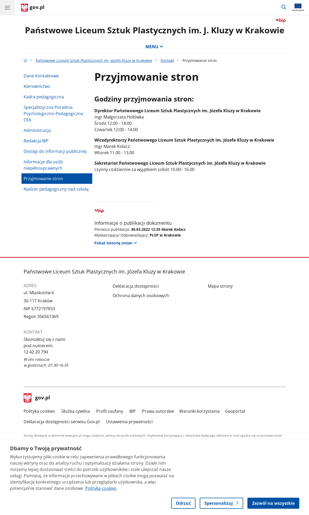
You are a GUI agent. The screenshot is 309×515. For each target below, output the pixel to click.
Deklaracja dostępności (136, 286)
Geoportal (235, 411)
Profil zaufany (109, 411)
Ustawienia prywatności (129, 422)
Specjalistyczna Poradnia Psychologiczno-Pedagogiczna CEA (53, 113)
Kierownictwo (37, 86)
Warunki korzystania (199, 411)
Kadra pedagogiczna (44, 97)
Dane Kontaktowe (41, 76)
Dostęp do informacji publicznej (55, 151)
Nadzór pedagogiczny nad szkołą (56, 189)
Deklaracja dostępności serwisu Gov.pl (62, 422)
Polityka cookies (39, 411)
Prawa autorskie (158, 411)
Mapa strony (220, 286)
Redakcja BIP (36, 141)
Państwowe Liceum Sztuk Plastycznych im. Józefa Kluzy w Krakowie (94, 60)
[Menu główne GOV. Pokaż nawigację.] (7, 7)
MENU (154, 47)
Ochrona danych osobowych (141, 295)
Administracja (37, 130)
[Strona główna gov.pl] (33, 8)
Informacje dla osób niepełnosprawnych (43, 165)
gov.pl (37, 398)
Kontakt (167, 60)
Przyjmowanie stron (43, 178)
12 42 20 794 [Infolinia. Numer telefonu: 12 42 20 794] (36, 352)
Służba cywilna (75, 411)
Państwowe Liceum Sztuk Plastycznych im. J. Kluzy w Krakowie (154, 30)
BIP (132, 411)
